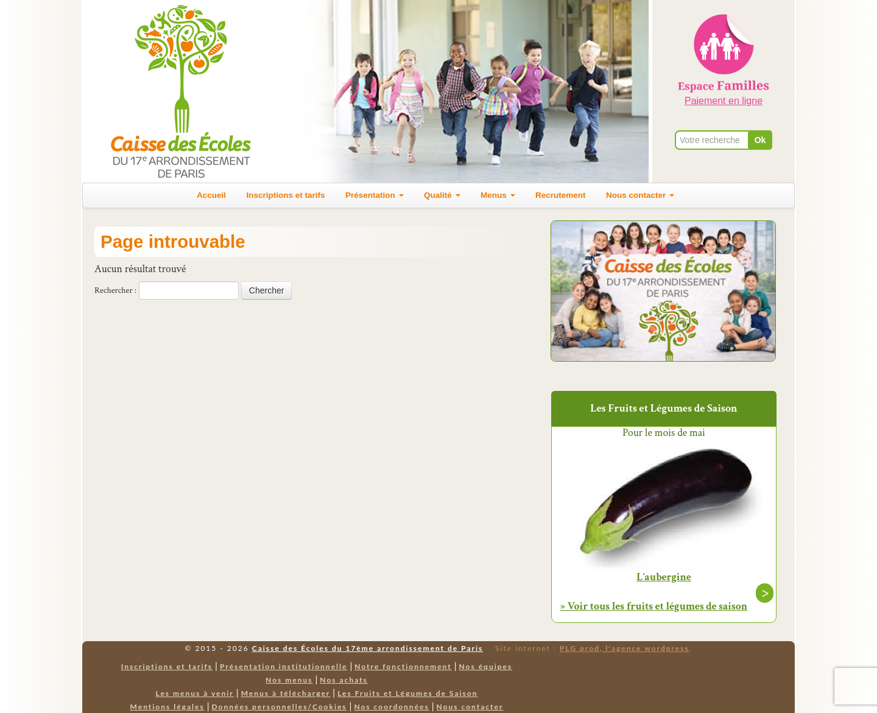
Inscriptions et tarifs (286, 195)
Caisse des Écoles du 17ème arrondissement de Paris (367, 648)
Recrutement (560, 195)
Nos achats (344, 679)
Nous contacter (640, 195)
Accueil (211, 195)
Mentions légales (167, 706)
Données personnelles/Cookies (279, 706)
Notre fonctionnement (402, 666)
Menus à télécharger (286, 693)
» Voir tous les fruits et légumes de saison (653, 606)
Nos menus (289, 679)
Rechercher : (115, 290)
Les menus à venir (195, 693)
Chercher (266, 290)
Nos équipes (486, 666)
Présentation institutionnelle (284, 666)
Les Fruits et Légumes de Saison (407, 693)
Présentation (374, 195)
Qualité (442, 195)
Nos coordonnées (391, 706)
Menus (498, 195)
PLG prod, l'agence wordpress (624, 648)
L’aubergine (663, 577)
